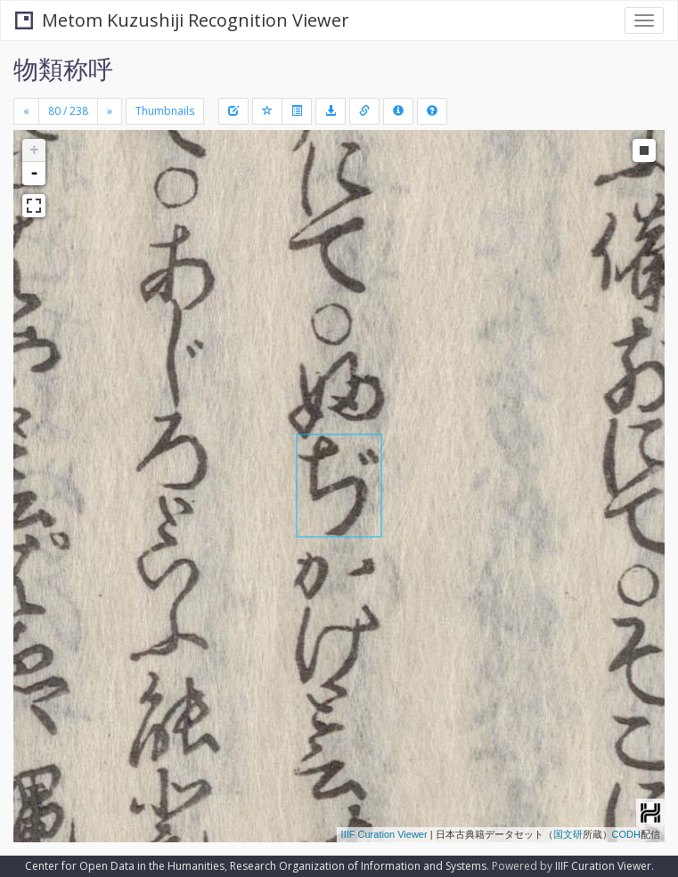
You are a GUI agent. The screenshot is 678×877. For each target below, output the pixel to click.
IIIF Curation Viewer (384, 834)
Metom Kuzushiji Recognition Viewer (182, 20)
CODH (626, 834)
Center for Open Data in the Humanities (125, 865)
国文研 (568, 834)
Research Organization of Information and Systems (358, 865)
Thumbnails (164, 110)
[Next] (109, 111)
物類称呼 (63, 68)
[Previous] (26, 111)
